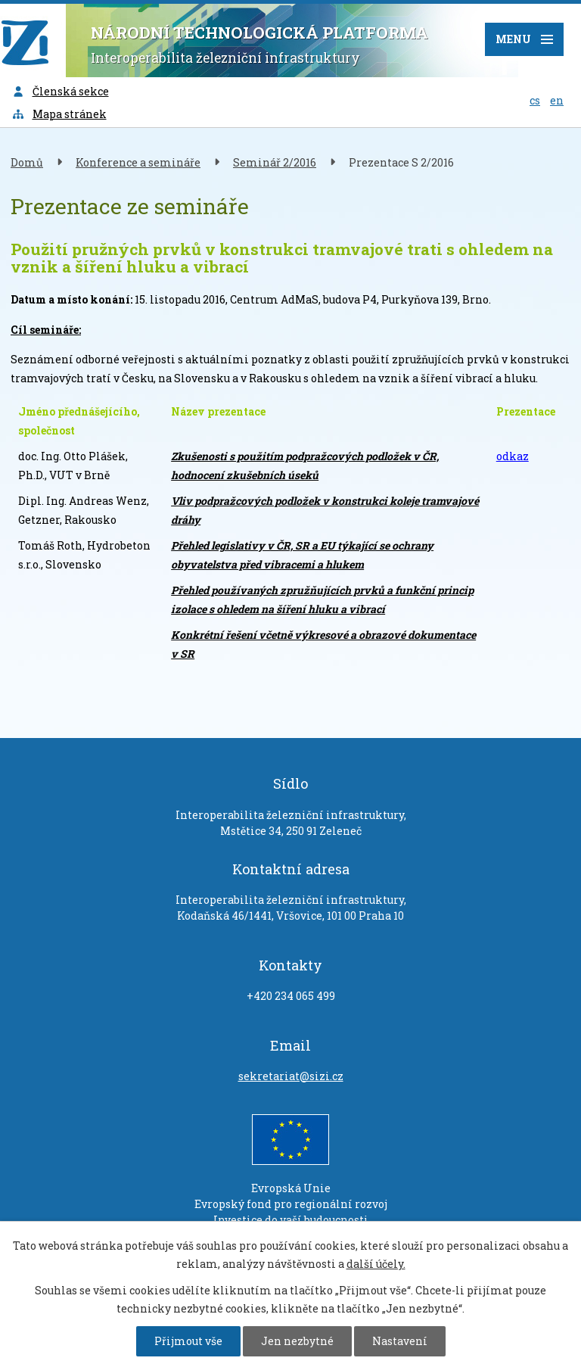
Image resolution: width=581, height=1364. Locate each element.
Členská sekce (60, 91)
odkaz (512, 456)
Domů (27, 162)
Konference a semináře (138, 162)
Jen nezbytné (297, 1341)
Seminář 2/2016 (274, 162)
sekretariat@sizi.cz (290, 1076)
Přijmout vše (188, 1341)
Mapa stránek (59, 114)
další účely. (375, 1264)
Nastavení (399, 1341)
